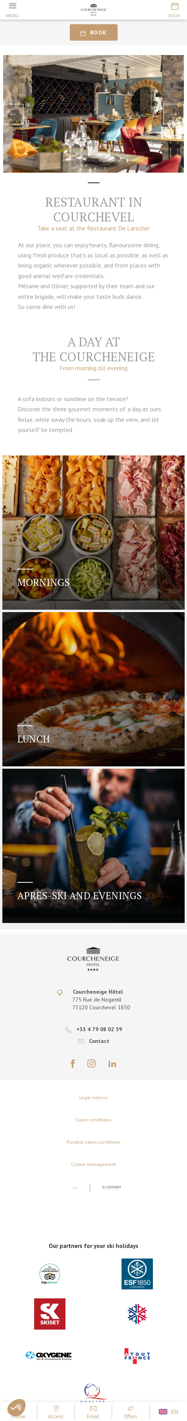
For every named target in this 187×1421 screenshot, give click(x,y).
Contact (93, 1040)
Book (93, 32)
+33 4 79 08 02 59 (93, 1029)
